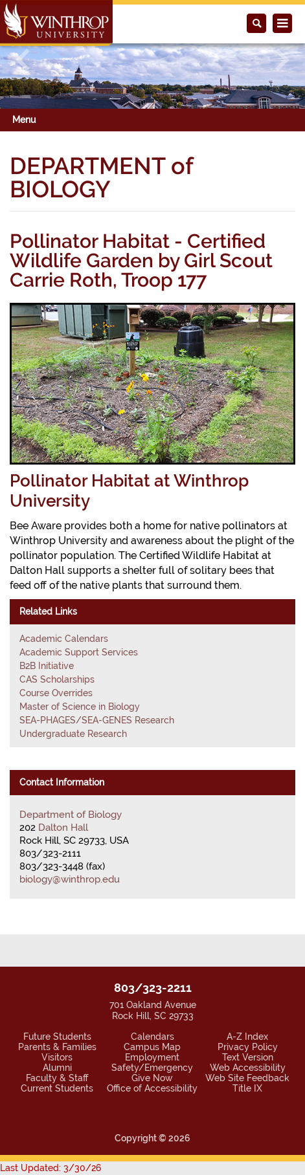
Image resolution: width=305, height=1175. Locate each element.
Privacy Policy (248, 1047)
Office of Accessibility (152, 1088)
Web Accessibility (248, 1067)
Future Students (57, 1036)
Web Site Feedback (247, 1078)
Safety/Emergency (152, 1067)
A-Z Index (247, 1036)
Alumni (57, 1067)
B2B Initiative (46, 666)
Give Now (152, 1078)
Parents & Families (57, 1047)
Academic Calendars (63, 638)
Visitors (57, 1057)
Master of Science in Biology (79, 706)
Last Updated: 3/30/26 (50, 1168)
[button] (23, 60)
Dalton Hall (63, 827)
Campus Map (152, 1047)
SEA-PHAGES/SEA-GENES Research (96, 720)
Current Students (57, 1088)
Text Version (247, 1057)
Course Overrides (56, 693)
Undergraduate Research (73, 734)
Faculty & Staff (57, 1078)
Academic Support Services (78, 652)
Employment (152, 1057)
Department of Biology (70, 814)
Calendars (152, 1036)
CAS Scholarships (57, 679)
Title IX (247, 1088)
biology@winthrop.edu (69, 879)
